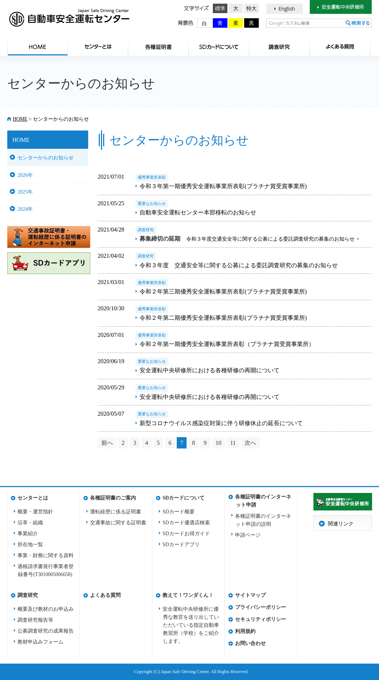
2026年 (25, 175)
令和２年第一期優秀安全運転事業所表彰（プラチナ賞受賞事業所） (227, 344)
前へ (107, 443)
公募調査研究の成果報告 (45, 631)
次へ (250, 443)
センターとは (98, 47)
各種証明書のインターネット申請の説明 (263, 520)
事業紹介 (27, 533)
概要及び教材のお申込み (45, 609)
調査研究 (279, 47)
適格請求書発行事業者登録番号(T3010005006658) (45, 570)
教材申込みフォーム (40, 642)
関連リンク (340, 523)
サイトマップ (250, 595)
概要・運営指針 (35, 511)
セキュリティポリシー (260, 619)
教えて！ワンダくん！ (188, 595)
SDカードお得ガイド (186, 533)
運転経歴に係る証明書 (115, 511)
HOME (37, 47)
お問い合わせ (250, 643)
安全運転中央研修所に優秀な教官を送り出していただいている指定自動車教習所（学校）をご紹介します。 (191, 625)
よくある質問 (340, 47)
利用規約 (245, 631)
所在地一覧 (30, 544)
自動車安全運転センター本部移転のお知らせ (198, 212)
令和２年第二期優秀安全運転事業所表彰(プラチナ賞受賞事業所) (223, 318)
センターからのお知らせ (45, 157)
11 (232, 443)
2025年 (25, 192)
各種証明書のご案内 (158, 47)
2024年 (25, 209)
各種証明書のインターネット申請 (263, 499)
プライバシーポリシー (260, 607)
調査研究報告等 (35, 620)
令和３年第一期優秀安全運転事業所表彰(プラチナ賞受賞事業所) (223, 186)
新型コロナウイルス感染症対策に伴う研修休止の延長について (221, 423)
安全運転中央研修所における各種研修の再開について (210, 370)
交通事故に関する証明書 (118, 522)
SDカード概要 (179, 511)
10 (218, 443)
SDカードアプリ (181, 544)
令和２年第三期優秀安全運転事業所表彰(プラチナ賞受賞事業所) (223, 291)
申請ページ (248, 535)
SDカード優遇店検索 (186, 522)
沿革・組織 (30, 522)
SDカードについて (219, 47)
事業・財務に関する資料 (45, 555)
